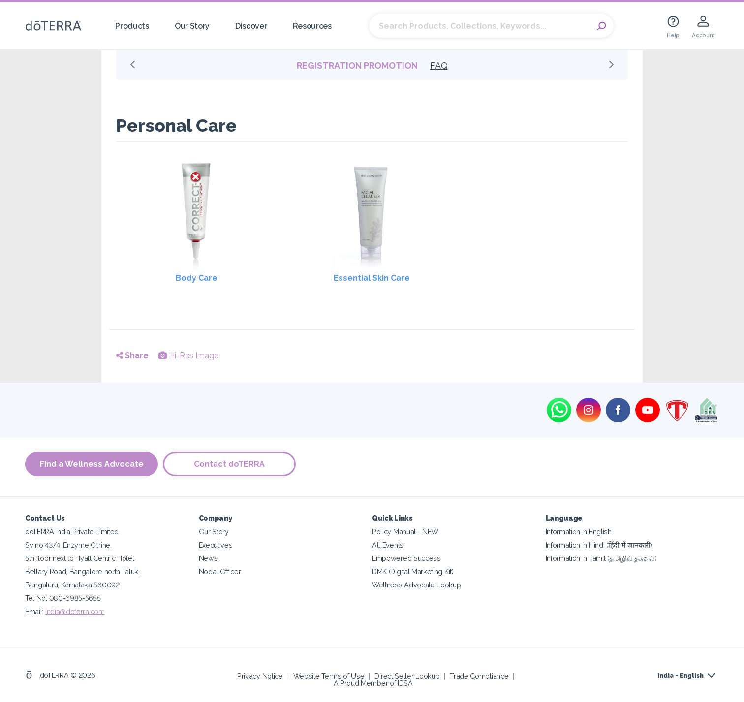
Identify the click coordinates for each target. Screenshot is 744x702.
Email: (35, 611)
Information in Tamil (601, 558)
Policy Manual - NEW (405, 531)
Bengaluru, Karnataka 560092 (72, 585)
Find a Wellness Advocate (92, 463)
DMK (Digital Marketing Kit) (413, 571)
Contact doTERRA (229, 463)
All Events (387, 545)
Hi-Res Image (188, 355)
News (208, 558)
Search (601, 26)
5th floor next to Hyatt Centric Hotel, (80, 558)
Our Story (192, 25)
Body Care (196, 278)
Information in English (579, 531)
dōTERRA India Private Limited (72, 531)
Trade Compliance (479, 676)
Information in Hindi (599, 545)
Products (132, 25)
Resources (312, 25)
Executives (216, 545)
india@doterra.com (75, 611)
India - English (680, 676)
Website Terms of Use (329, 676)
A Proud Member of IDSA (373, 683)
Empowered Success (406, 558)
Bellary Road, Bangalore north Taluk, (82, 571)
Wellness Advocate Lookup (416, 585)
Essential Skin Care (372, 278)
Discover (251, 25)
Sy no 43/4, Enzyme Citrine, (68, 545)
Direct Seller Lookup (406, 676)
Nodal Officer (220, 571)
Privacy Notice (260, 676)
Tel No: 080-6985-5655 (63, 598)
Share (132, 355)
